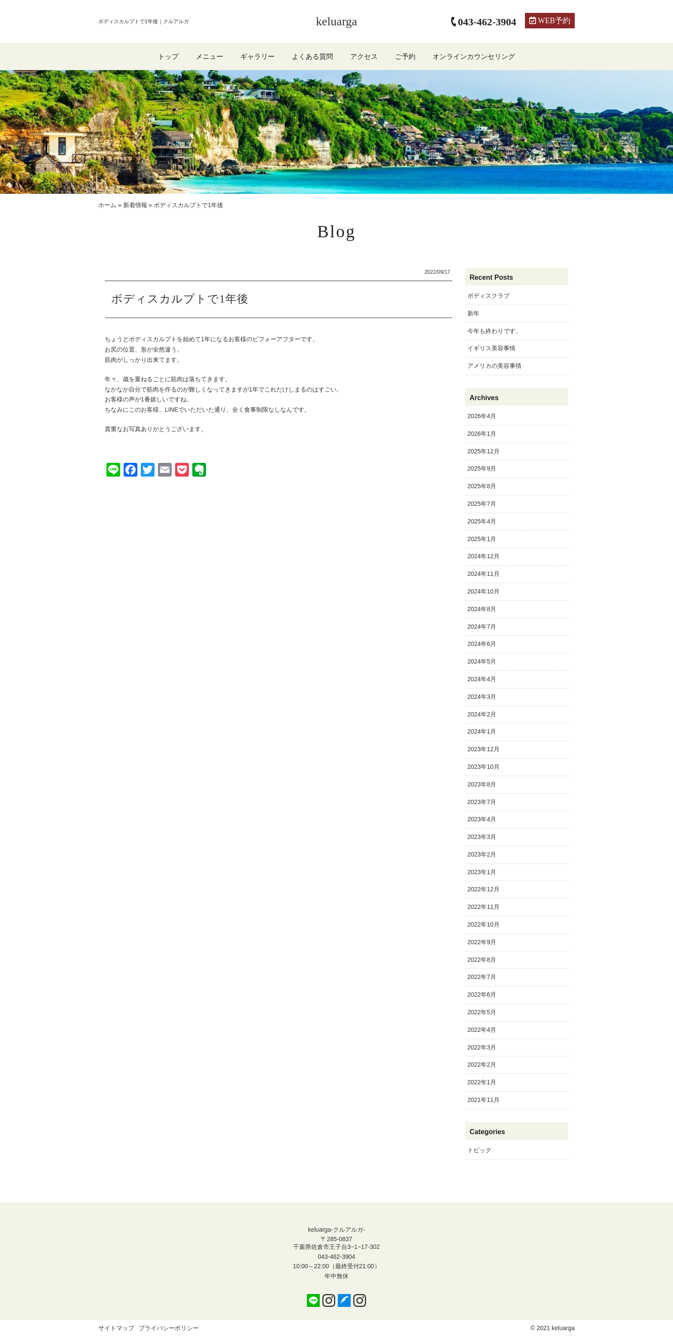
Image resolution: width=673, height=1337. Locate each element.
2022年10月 (483, 924)
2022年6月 (481, 994)
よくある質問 (312, 56)
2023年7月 (481, 802)
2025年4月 (481, 521)
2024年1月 (481, 731)
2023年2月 (481, 854)
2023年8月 (481, 784)
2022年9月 (481, 942)
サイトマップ (116, 1328)
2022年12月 (483, 889)
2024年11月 (483, 573)
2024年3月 (481, 696)
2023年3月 (481, 836)
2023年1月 (481, 872)
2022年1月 (481, 1082)
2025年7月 (481, 503)
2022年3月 (481, 1047)
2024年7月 (481, 626)
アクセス (364, 56)
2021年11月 (483, 1099)
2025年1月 (481, 538)
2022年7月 (481, 976)
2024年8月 (481, 609)
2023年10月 (483, 766)
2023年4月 (481, 819)
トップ (168, 56)
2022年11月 (483, 906)
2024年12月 (483, 556)
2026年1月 (481, 433)
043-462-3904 (336, 1256)
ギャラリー (257, 56)
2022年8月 (481, 959)
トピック (479, 1150)
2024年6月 (481, 643)
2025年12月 (483, 451)
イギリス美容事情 (491, 348)
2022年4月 (481, 1029)
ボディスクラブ (488, 295)
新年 (473, 313)
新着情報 (135, 205)
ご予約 (405, 56)
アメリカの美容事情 (494, 365)
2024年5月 (481, 661)
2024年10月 (483, 591)
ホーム (107, 205)
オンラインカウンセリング (474, 56)
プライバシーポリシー (169, 1328)
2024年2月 (481, 714)
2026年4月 (481, 416)
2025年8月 (481, 486)
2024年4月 (481, 679)
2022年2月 (481, 1064)
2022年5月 (481, 1012)
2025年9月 (481, 468)
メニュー (209, 56)
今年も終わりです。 (494, 330)
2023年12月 (483, 749)
